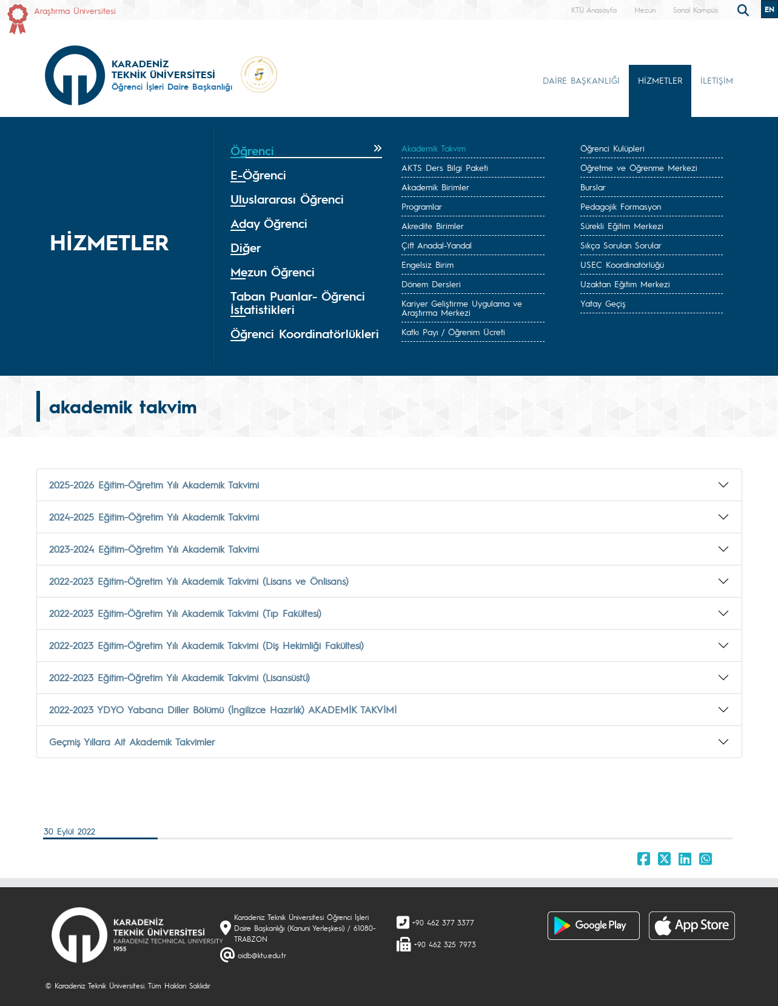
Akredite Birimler (432, 225)
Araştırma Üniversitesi (75, 10)
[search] (745, 9)
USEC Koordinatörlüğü (622, 264)
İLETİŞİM (716, 80)
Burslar (593, 186)
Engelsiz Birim (427, 264)
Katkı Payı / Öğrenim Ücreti (453, 331)
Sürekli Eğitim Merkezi (621, 225)
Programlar (421, 206)
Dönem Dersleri (431, 283)
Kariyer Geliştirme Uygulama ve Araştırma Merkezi (461, 308)
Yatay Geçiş (603, 303)
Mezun (645, 10)
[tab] (306, 151)
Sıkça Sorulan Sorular (621, 244)
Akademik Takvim (433, 147)
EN (769, 9)
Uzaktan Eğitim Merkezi (625, 283)
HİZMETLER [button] (660, 80)
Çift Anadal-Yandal (436, 244)
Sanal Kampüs (695, 10)
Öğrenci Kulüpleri (612, 147)
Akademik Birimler (435, 186)
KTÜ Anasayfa (594, 10)
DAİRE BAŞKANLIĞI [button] (581, 80)
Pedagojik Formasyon (620, 206)
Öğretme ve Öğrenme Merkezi (638, 167)
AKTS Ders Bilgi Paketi (444, 167)
